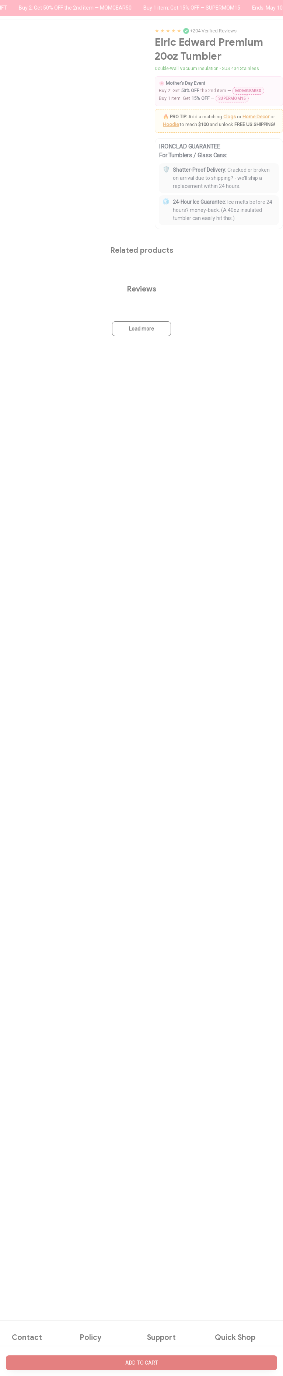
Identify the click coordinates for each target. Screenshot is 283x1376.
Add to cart (141, 1363)
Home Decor (255, 116)
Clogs (229, 116)
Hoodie (171, 124)
